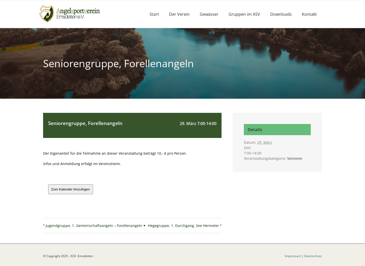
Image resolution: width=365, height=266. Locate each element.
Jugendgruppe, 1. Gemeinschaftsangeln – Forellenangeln (94, 225)
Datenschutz (313, 256)
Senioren (294, 158)
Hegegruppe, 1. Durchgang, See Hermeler (183, 225)
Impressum (293, 256)
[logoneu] (72, 5)
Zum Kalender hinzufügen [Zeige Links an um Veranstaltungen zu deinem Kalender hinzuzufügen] (70, 189)
